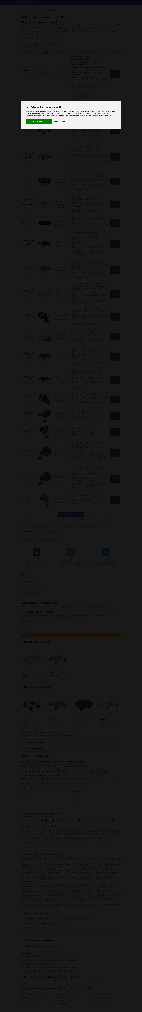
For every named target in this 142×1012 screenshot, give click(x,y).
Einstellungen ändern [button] (60, 121)
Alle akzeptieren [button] (38, 121)
